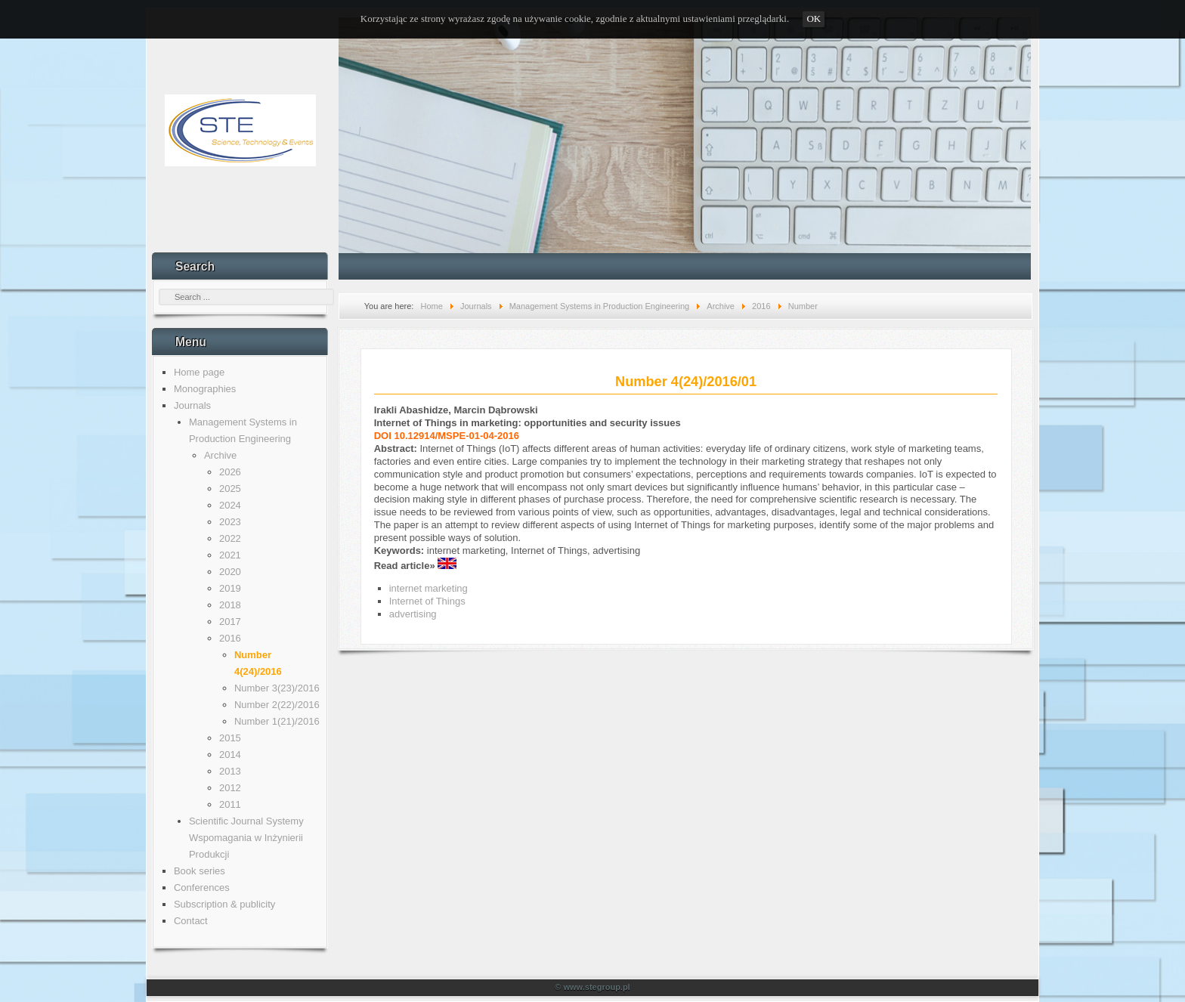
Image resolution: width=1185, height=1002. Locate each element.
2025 (230, 488)
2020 (230, 571)
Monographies (205, 388)
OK (813, 18)
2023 (230, 521)
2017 (230, 621)
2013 (230, 771)
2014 (230, 754)
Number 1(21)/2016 (277, 721)
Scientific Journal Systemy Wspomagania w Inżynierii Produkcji (246, 837)
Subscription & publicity (224, 904)
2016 (230, 638)
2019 (230, 588)
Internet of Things (427, 601)
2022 (230, 538)
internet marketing (428, 588)
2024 (230, 505)
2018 (230, 605)
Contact (191, 920)
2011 (230, 804)
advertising (413, 614)
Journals (192, 405)
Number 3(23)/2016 (277, 688)
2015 (230, 738)
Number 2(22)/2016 (277, 704)
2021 (230, 555)
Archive (220, 455)
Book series (199, 871)
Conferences (202, 887)
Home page (199, 372)
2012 (230, 787)
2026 (230, 472)
